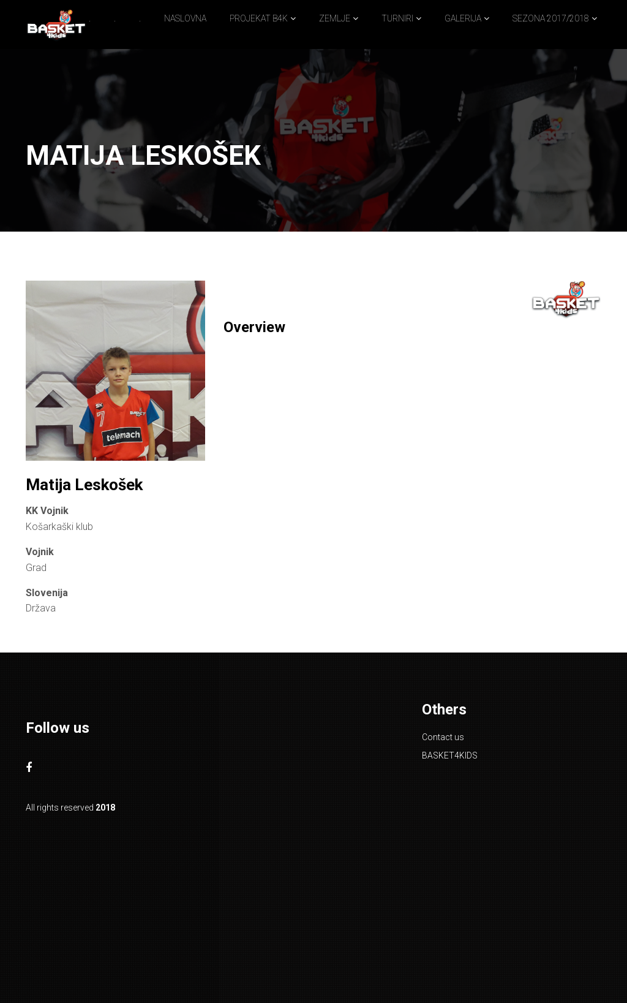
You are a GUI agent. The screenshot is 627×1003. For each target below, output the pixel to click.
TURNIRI (397, 18)
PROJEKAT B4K (259, 18)
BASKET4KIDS (450, 755)
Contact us (443, 737)
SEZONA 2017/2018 (550, 18)
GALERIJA (463, 18)
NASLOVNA (185, 18)
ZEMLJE (334, 18)
